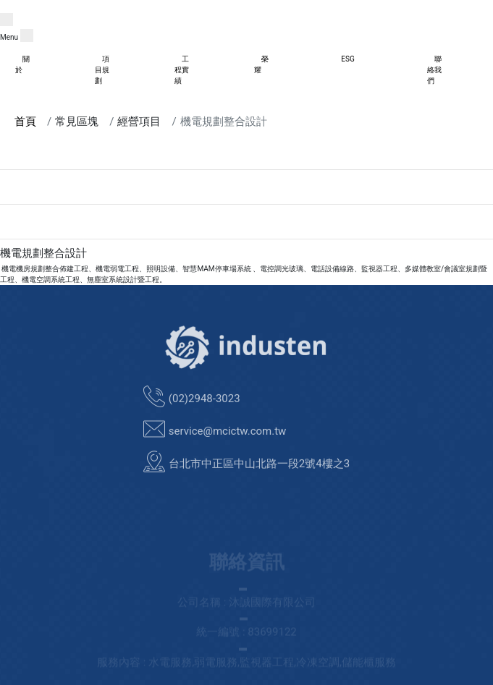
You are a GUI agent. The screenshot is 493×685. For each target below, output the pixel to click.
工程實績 (181, 70)
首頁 (25, 121)
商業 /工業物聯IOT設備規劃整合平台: (59, 157)
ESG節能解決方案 (28, 192)
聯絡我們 (434, 70)
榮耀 (261, 64)
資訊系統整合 (21, 227)
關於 (22, 64)
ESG (347, 59)
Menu (9, 37)
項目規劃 (102, 70)
